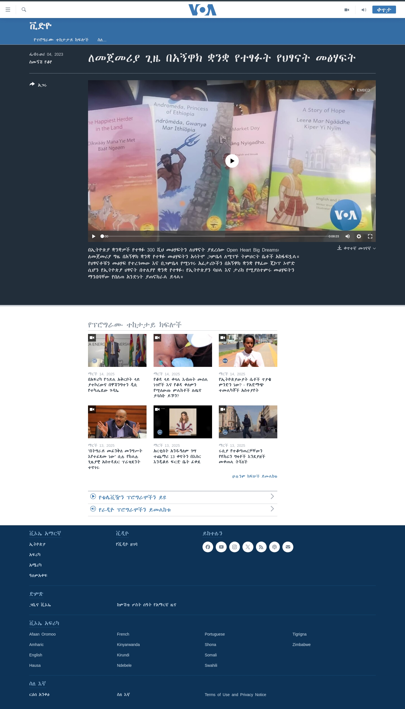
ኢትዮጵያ (37, 544)
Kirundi (123, 655)
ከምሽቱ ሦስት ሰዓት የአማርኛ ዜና (146, 604)
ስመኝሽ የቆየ (40, 62)
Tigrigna (299, 634)
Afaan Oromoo (42, 634)
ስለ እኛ (123, 694)
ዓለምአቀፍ (38, 575)
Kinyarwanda (128, 644)
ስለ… (102, 39)
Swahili (211, 665)
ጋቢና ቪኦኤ (40, 604)
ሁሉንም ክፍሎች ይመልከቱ (254, 476)
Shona (210, 644)
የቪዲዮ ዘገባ (127, 544)
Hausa (34, 665)
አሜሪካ (35, 565)
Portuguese (215, 634)
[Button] (38, 85)
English (35, 655)
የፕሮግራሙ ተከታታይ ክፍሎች (61, 39)
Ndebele (124, 665)
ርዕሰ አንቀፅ (39, 694)
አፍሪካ (34, 554)
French (123, 634)
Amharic (36, 644)
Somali (211, 655)
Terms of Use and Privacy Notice (235, 694)
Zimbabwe (301, 644)
